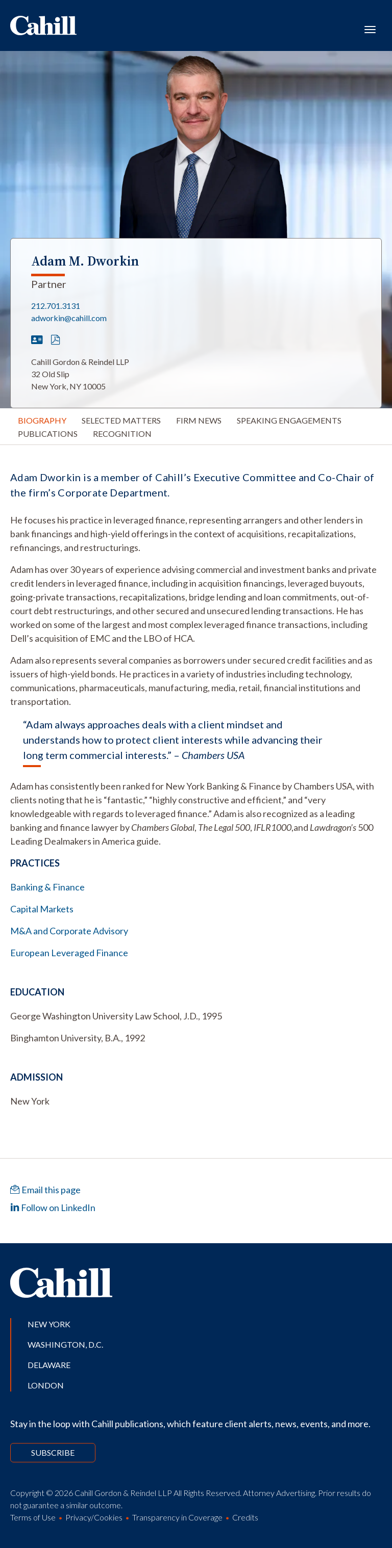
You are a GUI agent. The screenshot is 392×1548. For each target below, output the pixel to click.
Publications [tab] (48, 433)
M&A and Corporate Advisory (69, 930)
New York (49, 1324)
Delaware (49, 1365)
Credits (245, 1517)
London (46, 1385)
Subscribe (53, 1452)
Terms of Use (33, 1517)
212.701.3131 (55, 305)
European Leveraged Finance (69, 952)
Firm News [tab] (199, 420)
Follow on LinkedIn (52, 1207)
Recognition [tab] (122, 433)
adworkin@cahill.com (69, 318)
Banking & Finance (47, 887)
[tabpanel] (196, 658)
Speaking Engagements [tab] (289, 420)
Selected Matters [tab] (121, 420)
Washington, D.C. (65, 1344)
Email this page (45, 1189)
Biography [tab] (42, 420)
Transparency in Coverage (177, 1517)
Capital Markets (42, 908)
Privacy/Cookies (93, 1517)
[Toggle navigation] (370, 28)
